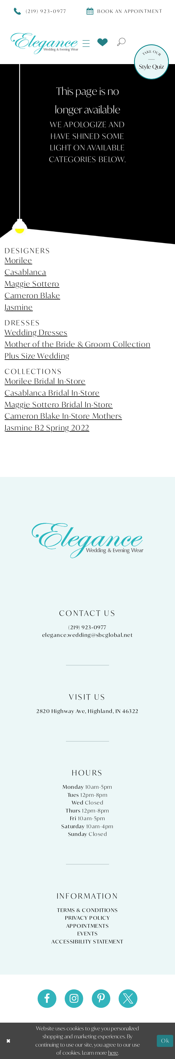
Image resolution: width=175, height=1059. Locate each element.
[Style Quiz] (151, 61)
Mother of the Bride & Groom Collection (77, 344)
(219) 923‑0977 (87, 627)
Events (87, 933)
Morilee (18, 260)
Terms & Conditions (87, 910)
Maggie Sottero (32, 284)
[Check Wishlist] (102, 42)
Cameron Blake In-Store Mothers (63, 416)
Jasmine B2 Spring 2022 (47, 428)
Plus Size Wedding (37, 356)
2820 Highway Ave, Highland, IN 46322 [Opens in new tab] (87, 711)
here (113, 1052)
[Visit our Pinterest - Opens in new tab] (101, 998)
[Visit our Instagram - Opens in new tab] (74, 998)
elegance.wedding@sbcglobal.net (87, 635)
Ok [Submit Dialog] (165, 1040)
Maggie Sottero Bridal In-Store (59, 404)
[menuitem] (86, 43)
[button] (86, 43)
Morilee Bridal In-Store (45, 381)
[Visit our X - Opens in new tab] (128, 998)
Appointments (87, 926)
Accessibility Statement (87, 941)
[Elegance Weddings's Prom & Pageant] (44, 43)
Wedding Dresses (36, 332)
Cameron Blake (32, 295)
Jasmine (19, 307)
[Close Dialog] (8, 1041)
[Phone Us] (40, 11)
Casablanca (25, 272)
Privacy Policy (87, 917)
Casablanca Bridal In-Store (52, 393)
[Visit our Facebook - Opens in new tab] (47, 998)
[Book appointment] (124, 11)
